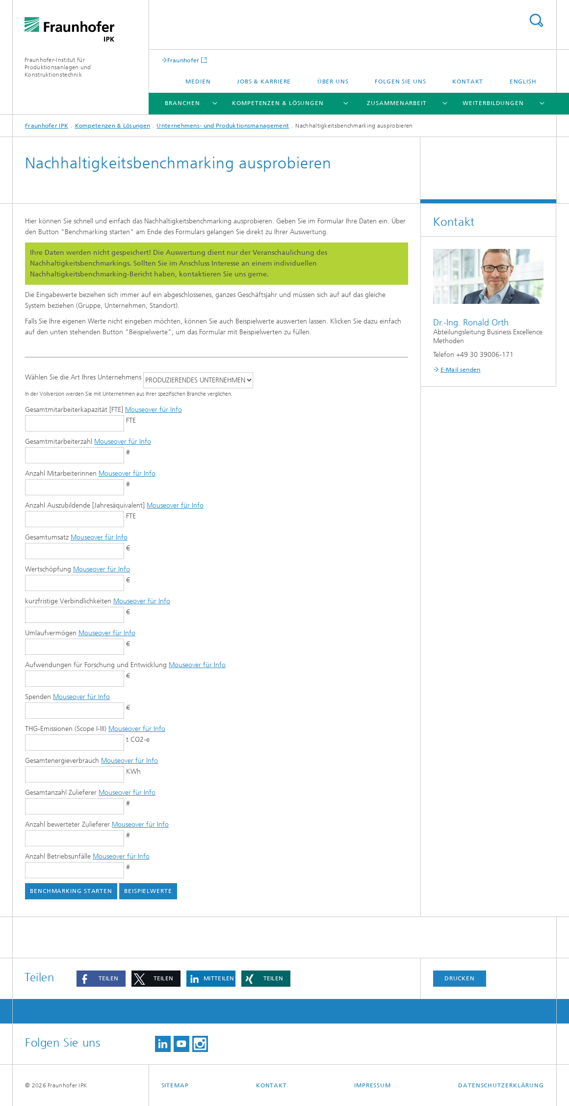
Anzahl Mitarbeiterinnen (90, 473)
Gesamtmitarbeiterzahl (88, 441)
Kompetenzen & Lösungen (278, 103)
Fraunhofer (183, 60)
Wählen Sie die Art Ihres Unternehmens (83, 377)
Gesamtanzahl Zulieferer (90, 792)
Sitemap (175, 1085)
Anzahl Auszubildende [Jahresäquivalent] (114, 505)
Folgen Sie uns (400, 81)
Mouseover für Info (153, 409)
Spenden (67, 697)
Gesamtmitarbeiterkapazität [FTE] (103, 409)
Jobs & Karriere (264, 81)
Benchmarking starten (71, 891)
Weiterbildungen (493, 103)
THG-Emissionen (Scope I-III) (95, 729)
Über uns (333, 81)
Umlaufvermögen (80, 633)
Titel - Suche (536, 20)
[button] (101, 979)
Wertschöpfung (77, 569)
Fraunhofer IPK (46, 125)
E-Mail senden (460, 369)
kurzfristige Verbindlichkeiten (97, 601)
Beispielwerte (148, 891)
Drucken (459, 978)
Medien (197, 81)
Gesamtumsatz (76, 537)
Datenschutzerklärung (501, 1085)
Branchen (182, 103)
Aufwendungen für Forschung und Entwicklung (125, 665)
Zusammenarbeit (397, 103)
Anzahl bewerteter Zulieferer (97, 824)
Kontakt (467, 81)
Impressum (372, 1085)
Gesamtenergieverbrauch (91, 760)
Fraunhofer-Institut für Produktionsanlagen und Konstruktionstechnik (58, 67)
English (523, 81)
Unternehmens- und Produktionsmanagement (222, 125)
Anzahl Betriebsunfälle (87, 856)
